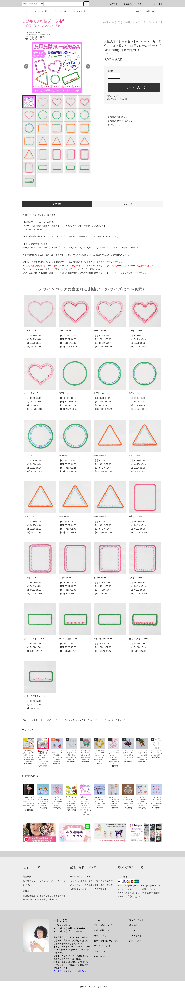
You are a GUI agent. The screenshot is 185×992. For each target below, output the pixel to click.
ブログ (136, 11)
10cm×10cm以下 (46, 34)
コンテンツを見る (78, 11)
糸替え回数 (33, 37)
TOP (26, 32)
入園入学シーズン (36, 39)
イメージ (127, 204)
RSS (96, 956)
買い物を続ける (112, 125)
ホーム (25, 11)
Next (88, 66)
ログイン (140, 4)
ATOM (102, 956)
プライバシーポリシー (104, 946)
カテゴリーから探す (39, 11)
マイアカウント (136, 920)
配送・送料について (103, 930)
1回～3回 (43, 37)
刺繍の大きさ (34, 34)
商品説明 (57, 204)
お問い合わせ (150, 11)
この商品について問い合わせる (118, 121)
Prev (26, 66)
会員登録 (126, 4)
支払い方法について (103, 925)
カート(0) (156, 4)
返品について (112, 96)
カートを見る (135, 935)
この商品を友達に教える (115, 117)
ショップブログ (101, 951)
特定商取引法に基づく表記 (117, 99)
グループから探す (59, 11)
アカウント (111, 4)
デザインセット (35, 32)
